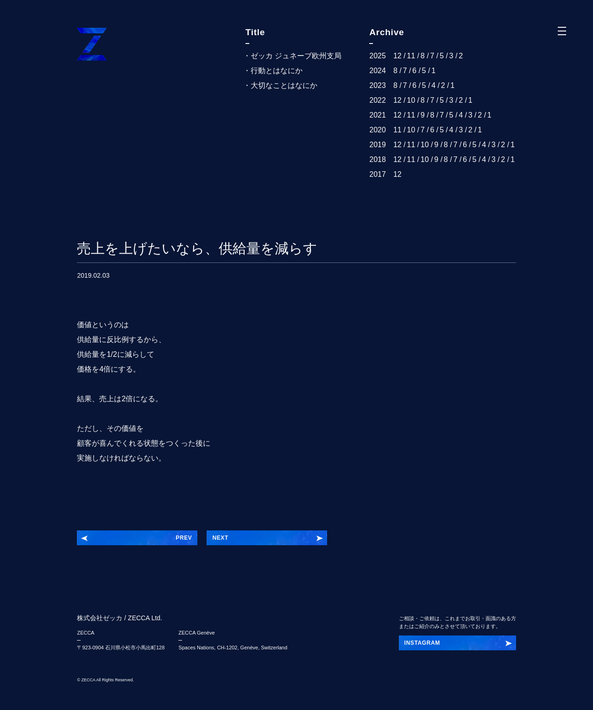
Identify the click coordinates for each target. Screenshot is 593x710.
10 (411, 100)
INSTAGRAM (422, 643)
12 (397, 56)
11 (411, 56)
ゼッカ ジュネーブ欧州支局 (296, 56)
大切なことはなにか (284, 85)
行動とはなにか (277, 71)
